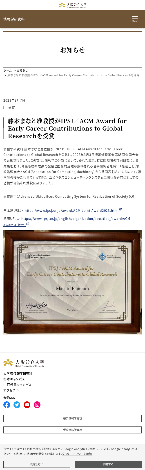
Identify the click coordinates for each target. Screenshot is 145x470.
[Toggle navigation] (135, 18)
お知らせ (22, 70)
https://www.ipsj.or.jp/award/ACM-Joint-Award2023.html (72, 210)
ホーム (7, 70)
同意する (108, 464)
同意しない (36, 464)
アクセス (9, 390)
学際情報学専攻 (72, 430)
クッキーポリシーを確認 (77, 454)
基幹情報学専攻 (72, 418)
